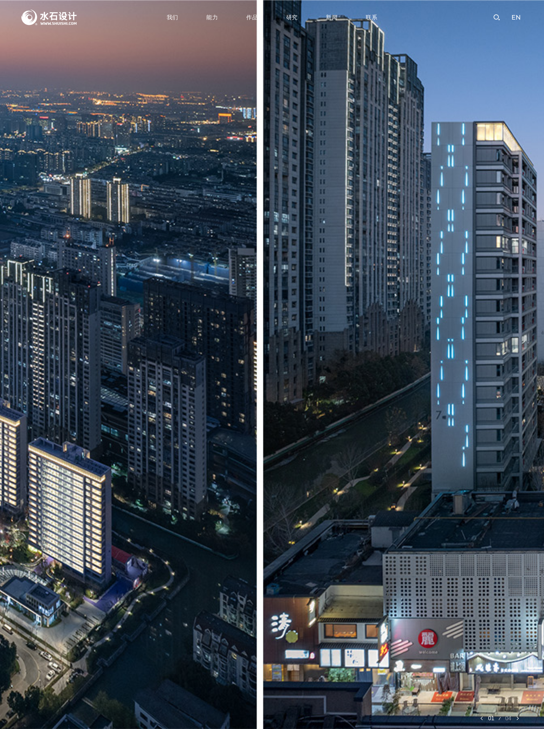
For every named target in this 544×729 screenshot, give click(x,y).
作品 (252, 17)
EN (516, 17)
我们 (173, 17)
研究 (292, 17)
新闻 (332, 17)
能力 (212, 17)
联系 (372, 17)
